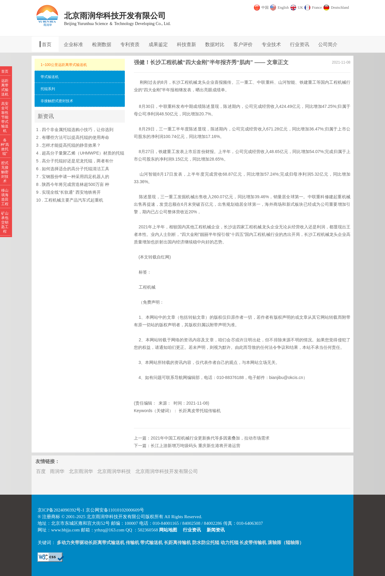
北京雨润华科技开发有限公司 (166, 471)
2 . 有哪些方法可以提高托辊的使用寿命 (72, 137)
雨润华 (57, 471)
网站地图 (168, 529)
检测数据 (101, 44)
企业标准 (73, 44)
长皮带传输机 (252, 542)
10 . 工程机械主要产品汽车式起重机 (69, 200)
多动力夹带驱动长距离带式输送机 (91, 542)
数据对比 (214, 44)
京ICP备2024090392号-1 (61, 510)
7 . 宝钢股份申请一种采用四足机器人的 (72, 176)
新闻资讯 (216, 529)
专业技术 (271, 44)
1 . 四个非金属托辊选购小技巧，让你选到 (74, 129)
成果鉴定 (158, 44)
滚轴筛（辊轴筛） (286, 542)
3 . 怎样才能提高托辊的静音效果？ (68, 145)
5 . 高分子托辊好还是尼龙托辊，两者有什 (74, 160)
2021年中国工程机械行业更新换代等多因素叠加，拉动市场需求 (210, 438)
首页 (46, 44)
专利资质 (130, 44)
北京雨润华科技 (114, 471)
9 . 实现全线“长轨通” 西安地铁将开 (68, 192)
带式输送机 (151, 542)
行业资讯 (299, 44)
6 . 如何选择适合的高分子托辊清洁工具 (72, 168)
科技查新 (186, 44)
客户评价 (243, 44)
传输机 (132, 542)
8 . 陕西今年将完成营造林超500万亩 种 (72, 184)
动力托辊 (229, 542)
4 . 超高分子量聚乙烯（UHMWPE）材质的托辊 (80, 153)
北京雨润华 (81, 471)
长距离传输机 (177, 542)
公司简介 (327, 44)
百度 (41, 471)
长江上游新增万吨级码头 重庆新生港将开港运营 (195, 445)
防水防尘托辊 (205, 542)
